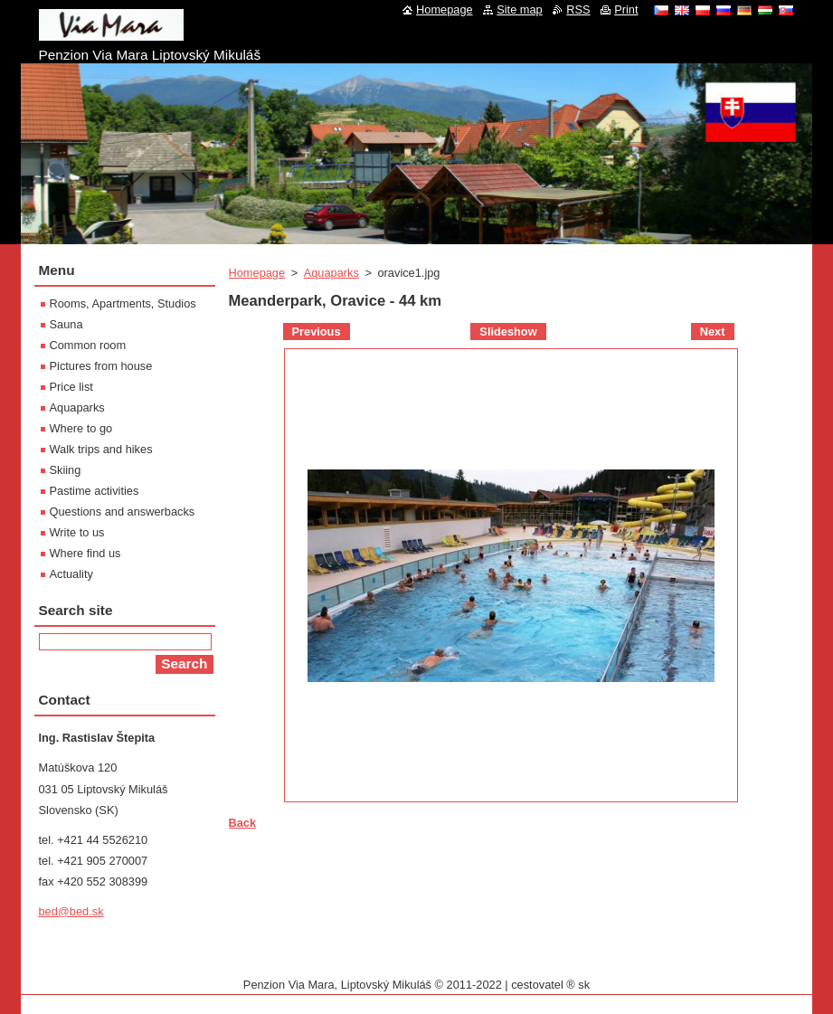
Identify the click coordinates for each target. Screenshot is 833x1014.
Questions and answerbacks (122, 511)
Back (243, 822)
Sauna (66, 324)
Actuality (71, 574)
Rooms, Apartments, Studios (123, 303)
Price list (71, 386)
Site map (520, 9)
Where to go (81, 428)
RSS (578, 9)
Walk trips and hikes (101, 449)
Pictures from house (101, 366)
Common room (88, 345)
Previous (316, 331)
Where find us (85, 553)
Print (626, 9)
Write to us (77, 532)
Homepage (257, 273)
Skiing (65, 470)
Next (712, 331)
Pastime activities (94, 491)
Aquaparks (331, 273)
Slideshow (507, 331)
